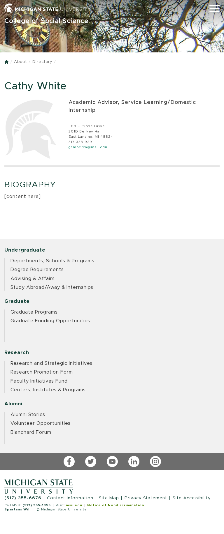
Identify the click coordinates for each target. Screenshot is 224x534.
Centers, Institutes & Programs (48, 390)
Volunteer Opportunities (40, 423)
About (20, 62)
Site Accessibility (192, 498)
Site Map (109, 498)
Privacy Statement (146, 498)
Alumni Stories (27, 414)
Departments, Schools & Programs (52, 261)
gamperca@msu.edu (88, 147)
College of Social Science (46, 21)
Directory (42, 62)
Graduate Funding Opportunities (50, 321)
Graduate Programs (34, 312)
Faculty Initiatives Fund (39, 381)
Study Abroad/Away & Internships (51, 287)
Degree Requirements (37, 269)
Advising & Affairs (32, 278)
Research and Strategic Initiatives (51, 363)
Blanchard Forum (30, 432)
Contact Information (70, 498)
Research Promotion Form (41, 372)
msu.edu (74, 505)
